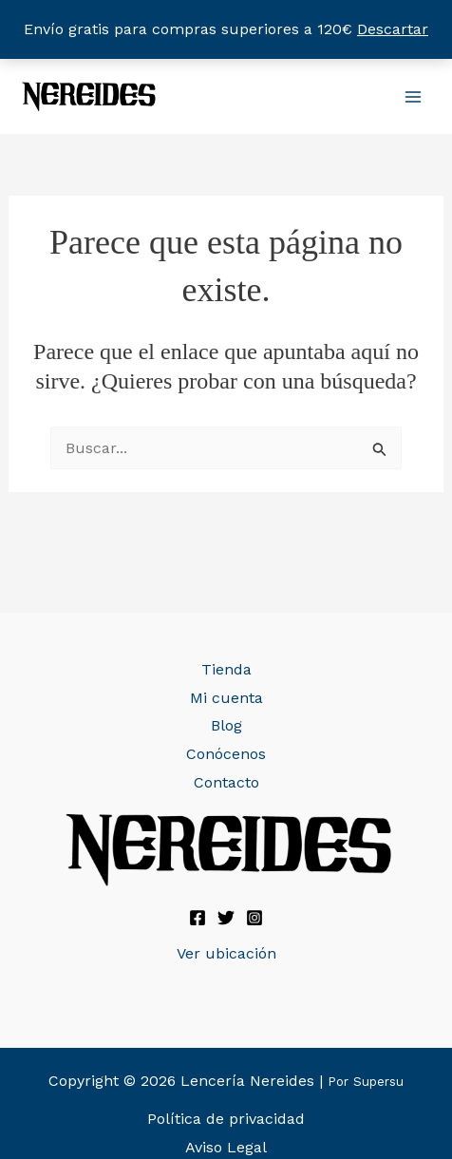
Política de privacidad (226, 1119)
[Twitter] (226, 917)
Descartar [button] (392, 29)
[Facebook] (197, 917)
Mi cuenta (226, 698)
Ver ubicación (226, 953)
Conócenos (226, 754)
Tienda (226, 669)
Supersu (378, 1081)
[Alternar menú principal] (413, 96)
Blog (226, 725)
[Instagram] (254, 917)
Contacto (226, 782)
